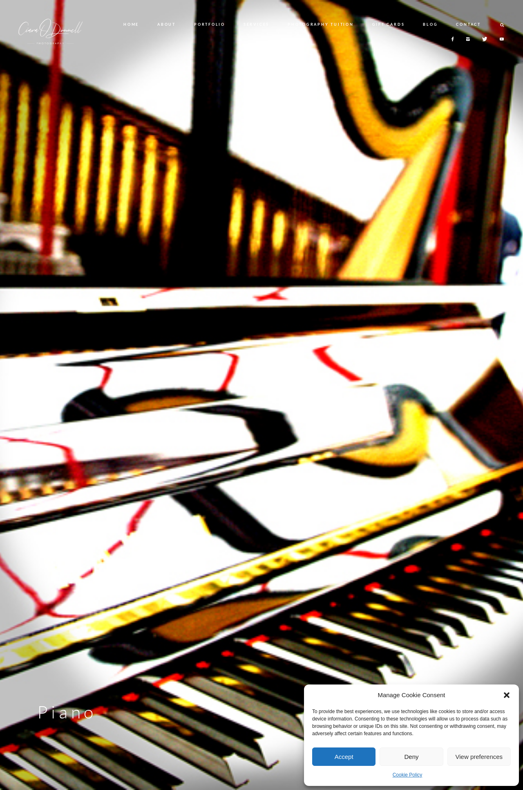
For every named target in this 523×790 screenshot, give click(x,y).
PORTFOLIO (209, 24)
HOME (131, 24)
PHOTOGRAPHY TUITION (320, 24)
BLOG (430, 24)
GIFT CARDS (388, 24)
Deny (411, 756)
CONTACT (468, 24)
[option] (261, 395)
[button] (507, 695)
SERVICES (256, 24)
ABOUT (166, 24)
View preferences (479, 756)
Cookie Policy (407, 775)
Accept (344, 756)
